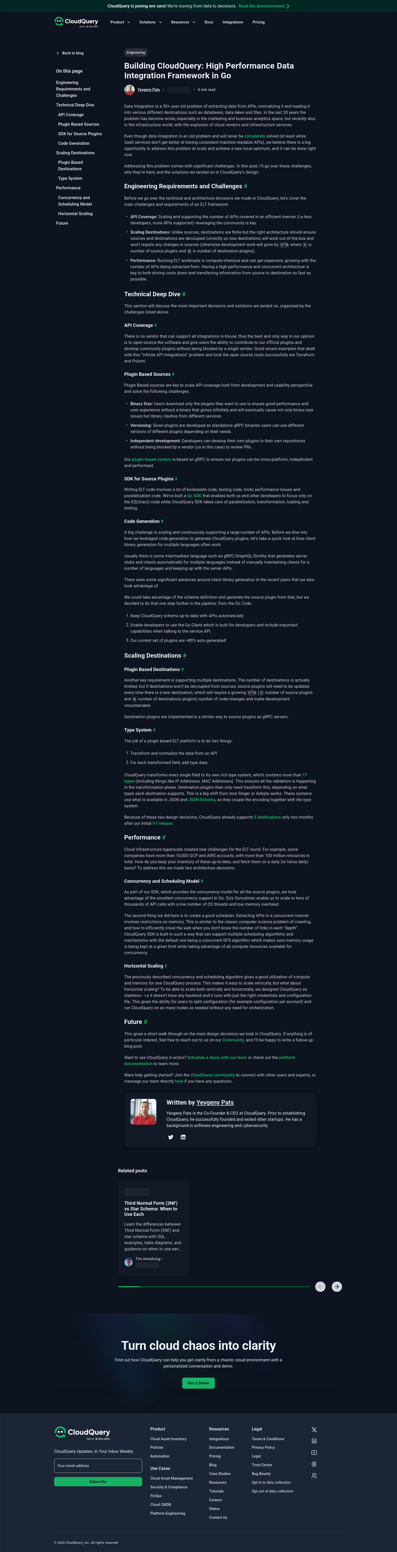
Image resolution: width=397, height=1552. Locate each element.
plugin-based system (151, 459)
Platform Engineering (167, 1513)
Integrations (233, 22)
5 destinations (267, 817)
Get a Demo (198, 1383)
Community (233, 1040)
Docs (209, 22)
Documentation (221, 1447)
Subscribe (98, 1482)
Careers (215, 1500)
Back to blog (69, 53)
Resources (184, 22)
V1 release (162, 823)
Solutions (151, 22)
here (179, 1081)
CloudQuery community (213, 1075)
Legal (256, 1456)
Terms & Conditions (268, 1439)
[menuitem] (80, 89)
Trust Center (262, 1465)
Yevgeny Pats (149, 90)
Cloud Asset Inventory (168, 1439)
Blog (213, 1465)
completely (255, 136)
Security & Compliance (169, 1487)
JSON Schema (201, 799)
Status (214, 1509)
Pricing (259, 22)
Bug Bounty (261, 1474)
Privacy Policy (263, 1447)
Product (121, 22)
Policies (157, 1447)
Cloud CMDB (160, 1505)
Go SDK (194, 495)
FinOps (156, 1496)
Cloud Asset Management (171, 1478)
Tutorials (216, 1491)
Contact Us (218, 1517)
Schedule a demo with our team (217, 1057)
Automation (159, 1456)
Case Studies (220, 1474)
